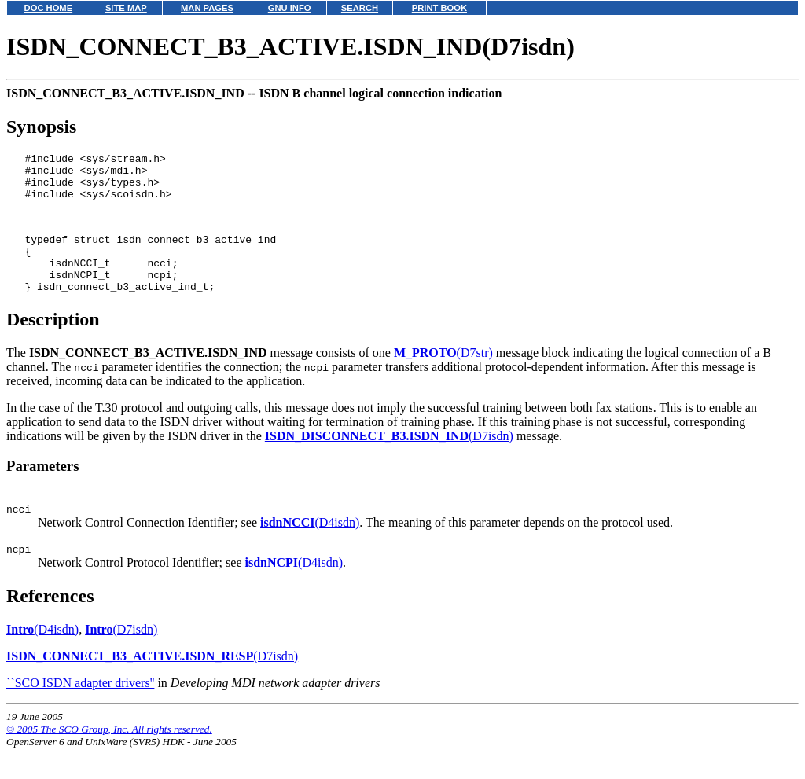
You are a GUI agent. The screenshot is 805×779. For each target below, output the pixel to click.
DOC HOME (48, 8)
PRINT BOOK (439, 8)
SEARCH (359, 8)
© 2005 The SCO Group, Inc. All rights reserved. (109, 760)
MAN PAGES (207, 8)
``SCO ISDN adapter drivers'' (80, 713)
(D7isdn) (389, 462)
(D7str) (443, 378)
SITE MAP (126, 8)
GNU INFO (289, 8)
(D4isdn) (309, 550)
